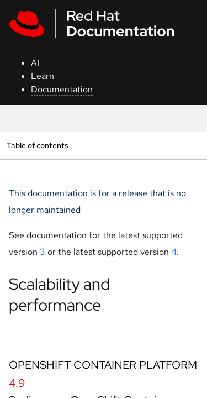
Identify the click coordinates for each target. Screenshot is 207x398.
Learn (42, 76)
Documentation (62, 89)
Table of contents (37, 145)
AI (35, 63)
